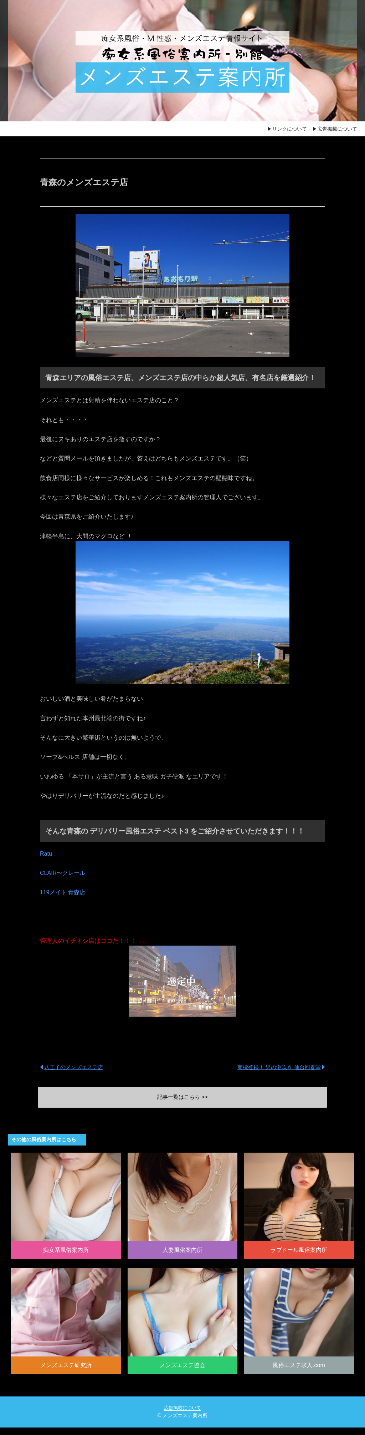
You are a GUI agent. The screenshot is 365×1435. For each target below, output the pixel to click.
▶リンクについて (287, 129)
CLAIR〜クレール (64, 873)
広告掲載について (182, 1415)
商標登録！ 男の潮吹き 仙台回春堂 (276, 1067)
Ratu (46, 853)
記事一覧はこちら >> (183, 1098)
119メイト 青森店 (64, 892)
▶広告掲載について (334, 129)
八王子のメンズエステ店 (75, 1067)
